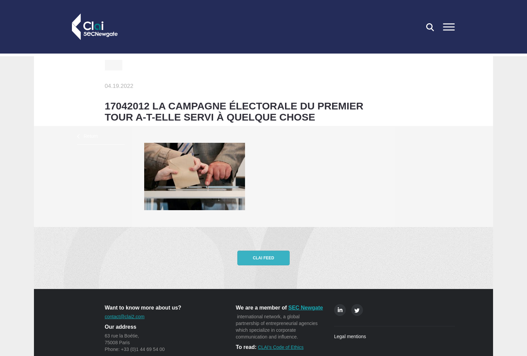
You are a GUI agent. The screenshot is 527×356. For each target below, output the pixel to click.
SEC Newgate (305, 308)
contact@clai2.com (125, 316)
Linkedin (340, 310)
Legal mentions (350, 336)
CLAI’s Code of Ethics (280, 347)
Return (91, 136)
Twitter (357, 310)
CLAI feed (263, 258)
